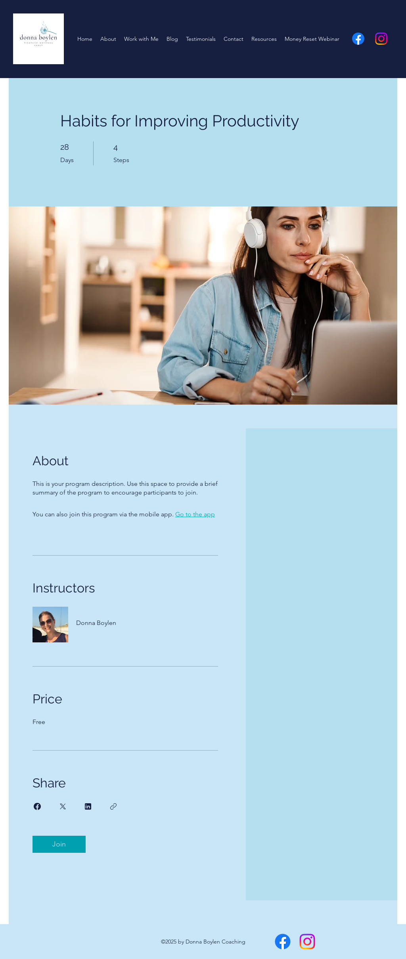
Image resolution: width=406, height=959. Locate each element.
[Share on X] (62, 806)
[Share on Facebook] (37, 806)
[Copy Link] (113, 806)
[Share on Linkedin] (88, 806)
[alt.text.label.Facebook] (358, 39)
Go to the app (195, 514)
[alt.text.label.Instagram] (381, 39)
